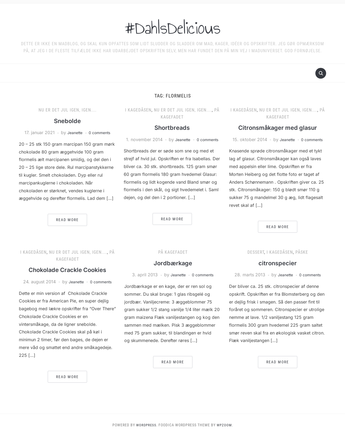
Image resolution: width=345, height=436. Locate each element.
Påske (301, 252)
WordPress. (146, 425)
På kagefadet (173, 252)
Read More (67, 220)
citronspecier (277, 263)
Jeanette (73, 132)
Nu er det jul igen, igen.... (67, 110)
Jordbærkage (173, 263)
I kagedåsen (138, 110)
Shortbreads (172, 127)
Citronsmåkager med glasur (277, 127)
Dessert (255, 252)
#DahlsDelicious (172, 26)
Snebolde (67, 121)
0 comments (100, 132)
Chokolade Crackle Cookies (67, 270)
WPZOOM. (225, 425)
